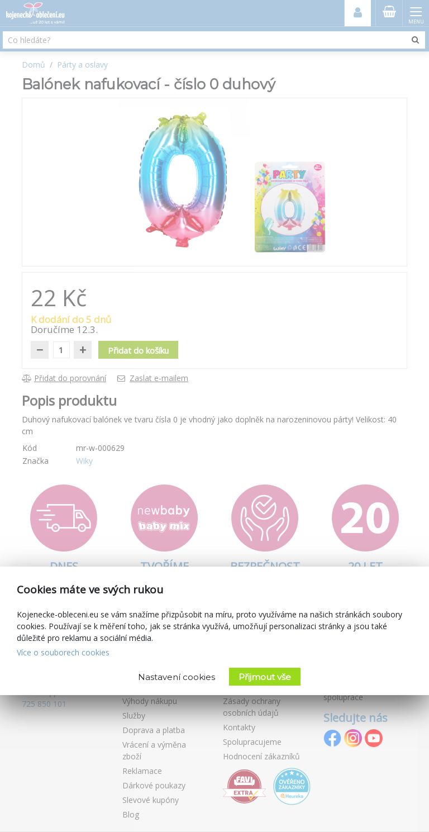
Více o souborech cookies (63, 652)
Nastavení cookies (176, 677)
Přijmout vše (265, 677)
